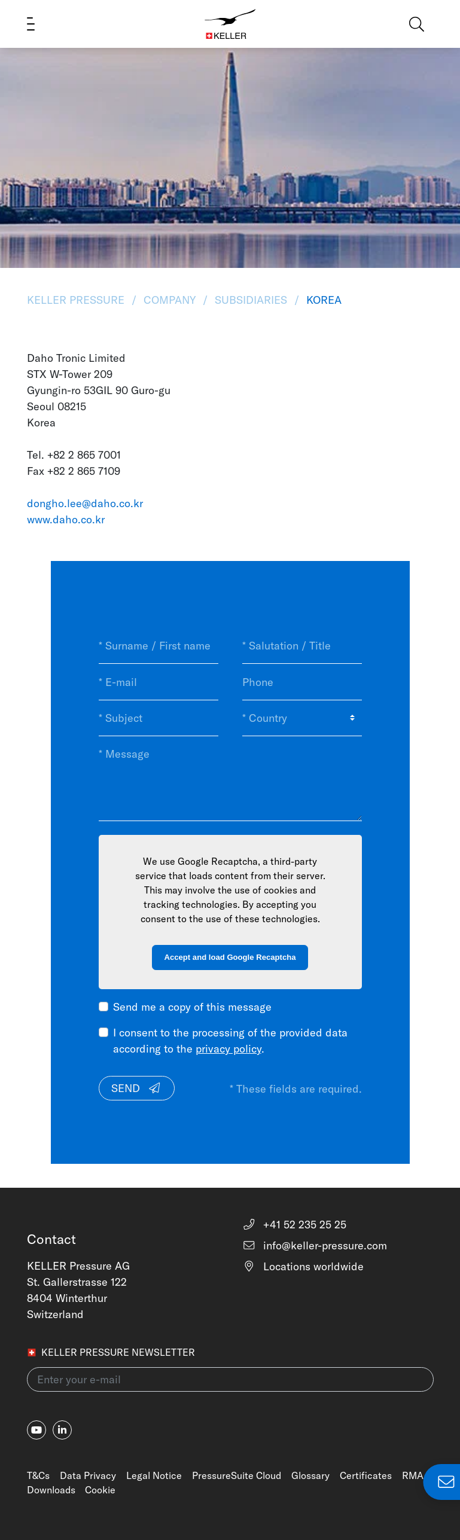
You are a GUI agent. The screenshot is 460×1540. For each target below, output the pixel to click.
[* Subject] (158, 718)
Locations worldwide (303, 1266)
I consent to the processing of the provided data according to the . (230, 1041)
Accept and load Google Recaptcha (230, 957)
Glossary (310, 1475)
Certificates (366, 1475)
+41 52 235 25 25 (294, 1224)
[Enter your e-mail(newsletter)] (230, 1379)
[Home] (230, 24)
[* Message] (230, 778)
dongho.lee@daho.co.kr (85, 503)
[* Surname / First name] (158, 646)
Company (170, 300)
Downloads (51, 1490)
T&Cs (38, 1475)
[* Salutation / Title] (302, 646)
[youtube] (36, 1430)
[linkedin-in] (62, 1430)
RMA (413, 1475)
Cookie (100, 1490)
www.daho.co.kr (66, 519)
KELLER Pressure (77, 300)
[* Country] (302, 718)
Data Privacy (88, 1475)
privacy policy (228, 1049)
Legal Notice (154, 1475)
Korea (322, 300)
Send (136, 1088)
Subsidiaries (251, 300)
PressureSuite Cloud (236, 1475)
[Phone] (302, 682)
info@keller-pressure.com (315, 1245)
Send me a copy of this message (192, 1007)
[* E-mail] (158, 682)
